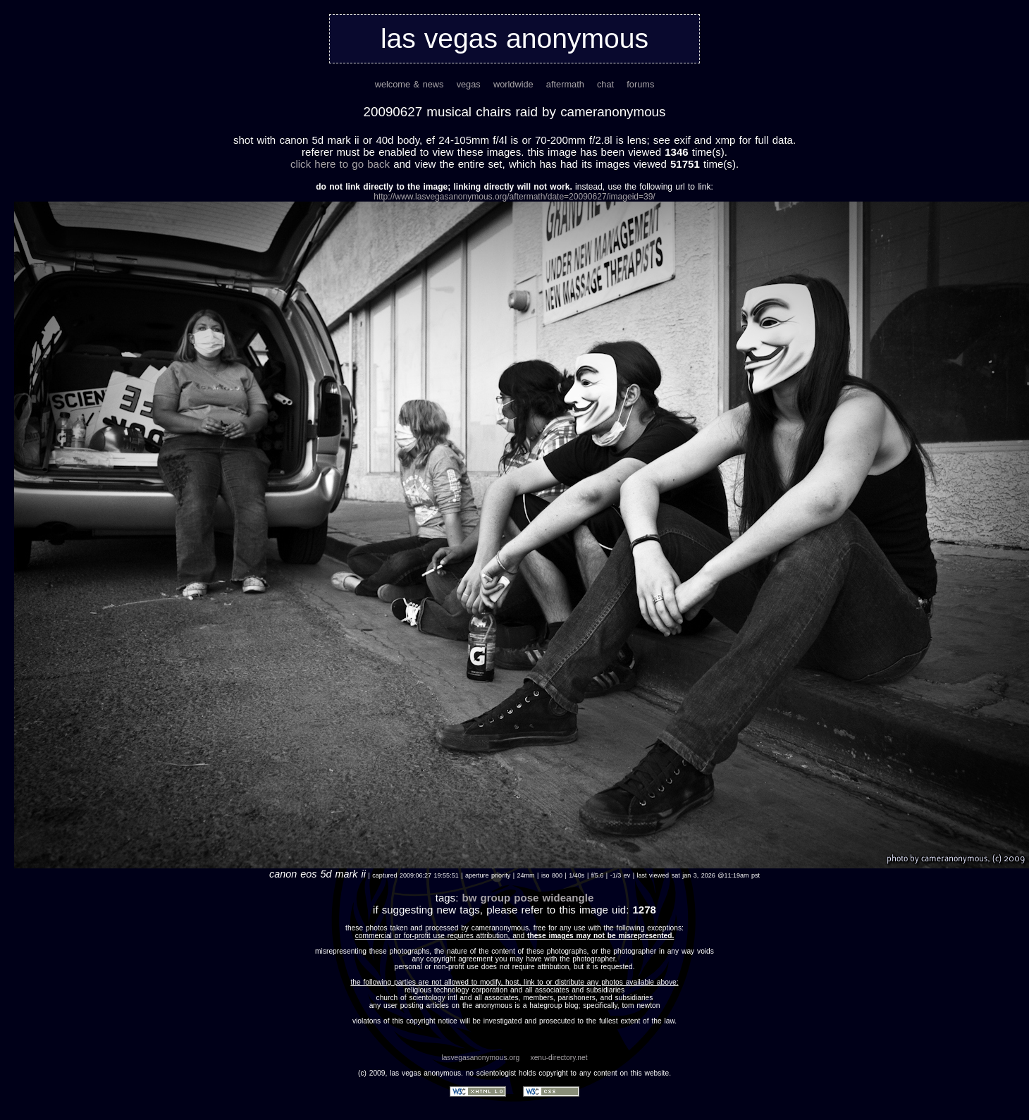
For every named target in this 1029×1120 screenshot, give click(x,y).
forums (640, 84)
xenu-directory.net (559, 1057)
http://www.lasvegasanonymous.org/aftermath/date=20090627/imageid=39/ (514, 197)
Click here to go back (340, 164)
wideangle (568, 898)
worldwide (513, 84)
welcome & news (409, 84)
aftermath (565, 84)
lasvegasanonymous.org (480, 1057)
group (496, 898)
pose (526, 898)
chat (605, 84)
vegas (469, 84)
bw (469, 898)
